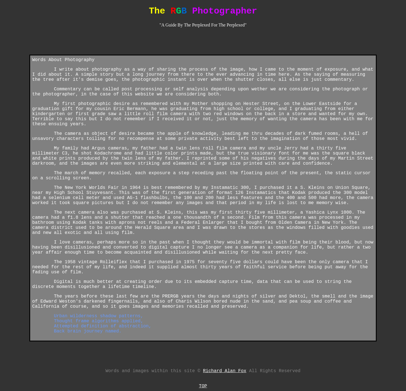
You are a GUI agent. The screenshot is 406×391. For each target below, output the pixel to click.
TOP (203, 386)
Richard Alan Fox (224, 371)
